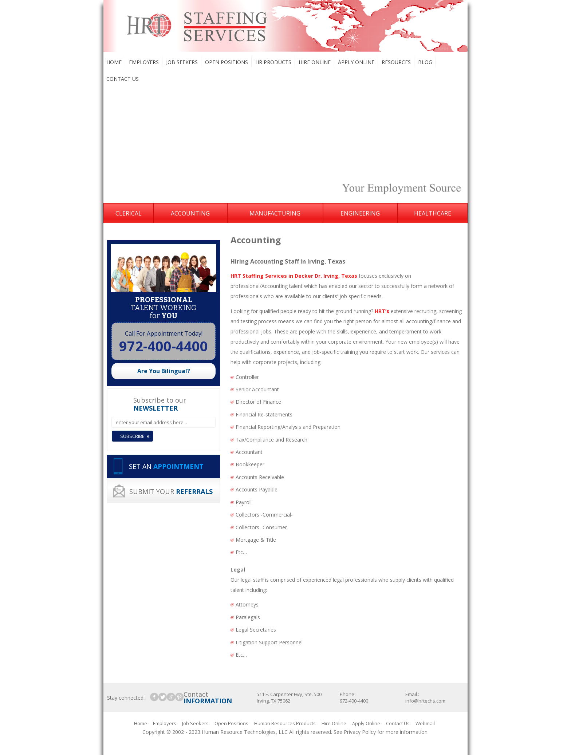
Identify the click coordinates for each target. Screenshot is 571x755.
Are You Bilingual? (163, 371)
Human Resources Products (285, 723)
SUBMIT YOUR (171, 491)
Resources (396, 62)
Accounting (190, 213)
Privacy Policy (360, 731)
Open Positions (226, 62)
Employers (144, 62)
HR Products (273, 62)
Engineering (360, 213)
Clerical (128, 213)
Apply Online (356, 62)
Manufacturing (274, 213)
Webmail (425, 723)
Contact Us (122, 78)
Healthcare (432, 213)
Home (114, 62)
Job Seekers (182, 62)
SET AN (166, 466)
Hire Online (315, 62)
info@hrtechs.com (425, 700)
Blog (425, 62)
